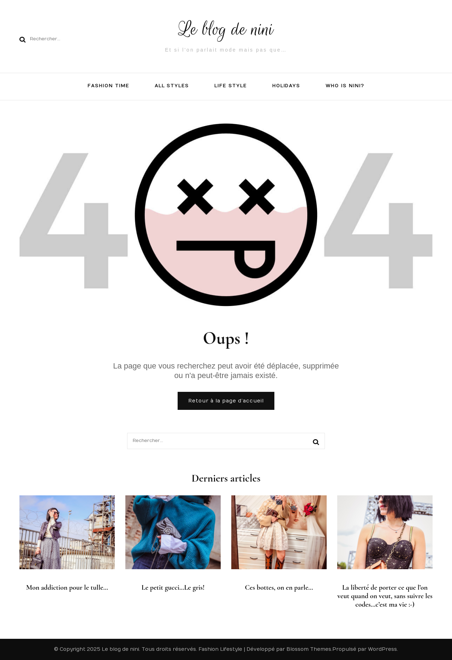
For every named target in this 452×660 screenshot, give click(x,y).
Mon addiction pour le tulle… (67, 587)
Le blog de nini (226, 29)
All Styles (172, 86)
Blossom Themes (308, 649)
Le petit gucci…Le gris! (173, 587)
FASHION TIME (108, 86)
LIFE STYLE (230, 86)
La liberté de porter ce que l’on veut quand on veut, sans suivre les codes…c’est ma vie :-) (385, 596)
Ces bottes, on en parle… (279, 587)
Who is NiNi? (345, 86)
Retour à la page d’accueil (226, 401)
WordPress (382, 649)
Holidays (286, 86)
